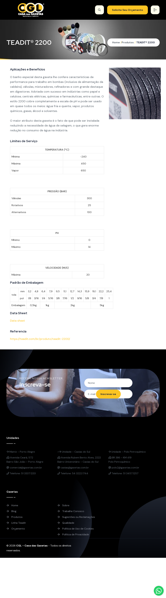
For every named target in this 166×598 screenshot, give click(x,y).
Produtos (128, 42)
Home (116, 42)
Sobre (63, 505)
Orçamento (15, 528)
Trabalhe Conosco (70, 511)
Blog (11, 511)
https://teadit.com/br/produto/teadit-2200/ (40, 339)
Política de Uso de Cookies (75, 528)
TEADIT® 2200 (145, 42)
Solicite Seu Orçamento (127, 10)
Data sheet (17, 321)
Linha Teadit (16, 523)
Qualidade (65, 523)
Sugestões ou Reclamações (76, 517)
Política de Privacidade (73, 534)
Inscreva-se (108, 394)
